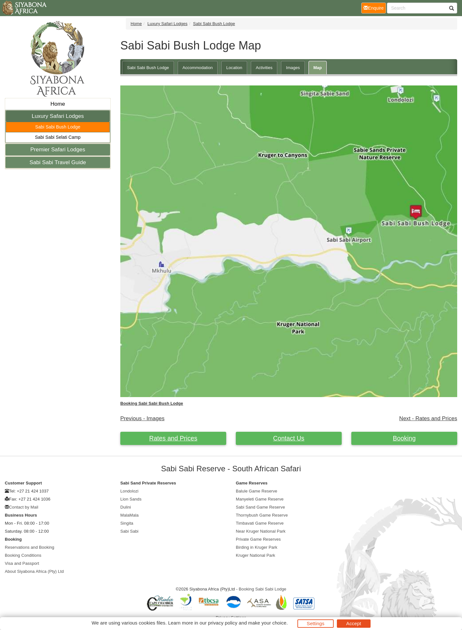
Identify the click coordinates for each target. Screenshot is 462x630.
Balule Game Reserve (256, 491)
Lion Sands (130, 499)
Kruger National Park (255, 555)
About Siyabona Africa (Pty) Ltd (34, 571)
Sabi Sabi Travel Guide (58, 162)
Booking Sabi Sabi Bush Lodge (151, 403)
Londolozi (129, 491)
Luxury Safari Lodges (58, 116)
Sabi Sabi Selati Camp (58, 137)
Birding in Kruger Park (256, 547)
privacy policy (222, 623)
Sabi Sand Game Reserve (260, 507)
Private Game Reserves (258, 539)
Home (57, 104)
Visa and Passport (22, 563)
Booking (404, 438)
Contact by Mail (23, 507)
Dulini (125, 507)
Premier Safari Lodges (57, 149)
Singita (126, 523)
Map (317, 67)
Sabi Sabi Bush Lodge (58, 126)
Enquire (375, 7)
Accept (353, 623)
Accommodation (198, 67)
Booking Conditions (23, 555)
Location (234, 67)
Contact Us (288, 438)
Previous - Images (142, 418)
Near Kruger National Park (261, 531)
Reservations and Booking (29, 547)
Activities (264, 67)
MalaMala (129, 515)
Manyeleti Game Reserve (260, 499)
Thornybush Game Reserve (262, 515)
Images (293, 67)
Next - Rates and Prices (428, 418)
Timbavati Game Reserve (260, 523)
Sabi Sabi (129, 531)
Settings (315, 623)
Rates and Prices (173, 438)
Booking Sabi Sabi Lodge (262, 589)
